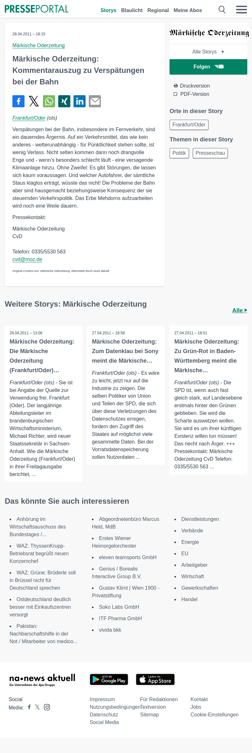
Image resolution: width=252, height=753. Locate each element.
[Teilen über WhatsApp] (49, 101)
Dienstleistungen (200, 519)
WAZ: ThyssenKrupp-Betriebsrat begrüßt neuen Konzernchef (39, 553)
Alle (239, 310)
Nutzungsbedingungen (115, 707)
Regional (158, 10)
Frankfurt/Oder (29, 118)
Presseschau (210, 153)
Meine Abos (188, 10)
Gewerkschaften (199, 588)
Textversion (153, 707)
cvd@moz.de (27, 259)
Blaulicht (132, 10)
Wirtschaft (192, 576)
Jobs (196, 707)
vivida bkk (110, 630)
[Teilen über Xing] (64, 101)
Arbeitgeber (194, 565)
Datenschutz (104, 714)
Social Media (104, 722)
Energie (190, 542)
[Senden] (95, 101)
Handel (189, 599)
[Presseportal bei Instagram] (45, 706)
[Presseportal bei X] (35, 707)
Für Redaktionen (159, 699)
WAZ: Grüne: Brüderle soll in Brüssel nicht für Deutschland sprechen (43, 580)
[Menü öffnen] (241, 9)
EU (184, 553)
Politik (179, 153)
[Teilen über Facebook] (18, 101)
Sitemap (149, 714)
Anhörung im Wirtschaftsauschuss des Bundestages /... (38, 526)
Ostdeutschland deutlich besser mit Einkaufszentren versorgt (40, 607)
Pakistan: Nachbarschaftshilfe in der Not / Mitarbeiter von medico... (43, 633)
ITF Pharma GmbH (120, 618)
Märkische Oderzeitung (38, 45)
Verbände (192, 530)
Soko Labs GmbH (119, 607)
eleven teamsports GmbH (128, 557)
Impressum (102, 699)
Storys (108, 10)
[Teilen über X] (34, 101)
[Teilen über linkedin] (80, 101)
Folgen (208, 66)
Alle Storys (208, 51)
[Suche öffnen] (222, 9)
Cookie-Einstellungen (215, 714)
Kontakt (199, 699)
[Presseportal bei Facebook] (27, 707)
